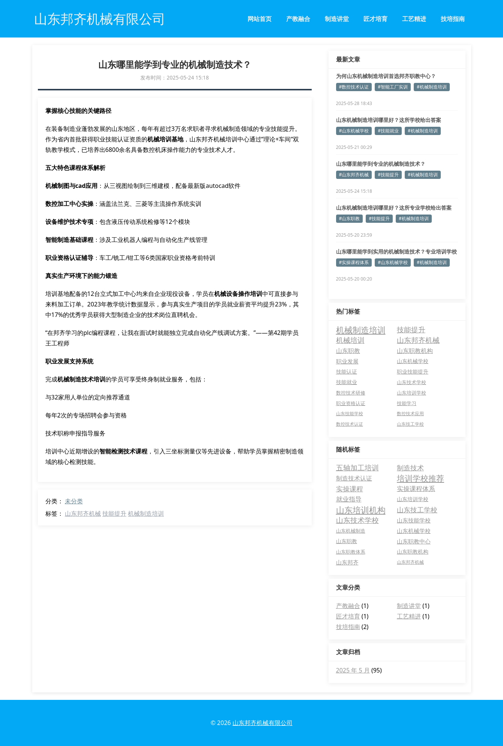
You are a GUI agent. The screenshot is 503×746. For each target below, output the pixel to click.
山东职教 (346, 541)
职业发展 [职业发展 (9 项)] (347, 361)
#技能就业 (388, 131)
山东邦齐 (347, 562)
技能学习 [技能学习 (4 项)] (406, 403)
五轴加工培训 (357, 468)
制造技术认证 (354, 478)
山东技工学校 (417, 509)
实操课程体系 (416, 488)
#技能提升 (388, 174)
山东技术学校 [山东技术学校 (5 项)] (411, 382)
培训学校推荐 (420, 478)
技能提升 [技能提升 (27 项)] (411, 330)
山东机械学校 (414, 530)
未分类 (74, 501)
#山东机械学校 (354, 131)
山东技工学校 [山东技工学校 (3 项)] (410, 424)
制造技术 (410, 467)
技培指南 (453, 19)
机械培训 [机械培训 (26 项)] (350, 340)
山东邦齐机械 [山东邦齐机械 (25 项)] (418, 340)
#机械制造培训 (432, 87)
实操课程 (349, 488)
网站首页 (260, 19)
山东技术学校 (357, 520)
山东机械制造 (350, 530)
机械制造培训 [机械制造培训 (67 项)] (361, 329)
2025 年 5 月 (353, 670)
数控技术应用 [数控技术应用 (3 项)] (410, 413)
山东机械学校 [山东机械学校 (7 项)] (412, 361)
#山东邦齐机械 (354, 174)
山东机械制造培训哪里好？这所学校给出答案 (388, 119)
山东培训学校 (412, 499)
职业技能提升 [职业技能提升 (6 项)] (412, 371)
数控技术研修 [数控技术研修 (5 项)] (350, 392)
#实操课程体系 (354, 262)
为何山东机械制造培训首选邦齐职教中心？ (386, 76)
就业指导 (349, 499)
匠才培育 (375, 19)
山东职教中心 (414, 541)
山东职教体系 (350, 551)
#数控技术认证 (354, 87)
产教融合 (298, 19)
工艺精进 (414, 19)
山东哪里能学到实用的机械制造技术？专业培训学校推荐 (396, 251)
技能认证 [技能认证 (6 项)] (346, 371)
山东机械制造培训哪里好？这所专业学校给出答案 (394, 207)
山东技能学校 (414, 520)
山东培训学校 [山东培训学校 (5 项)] (411, 392)
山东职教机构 (412, 551)
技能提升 (114, 513)
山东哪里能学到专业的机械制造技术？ (380, 163)
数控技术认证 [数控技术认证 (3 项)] (349, 424)
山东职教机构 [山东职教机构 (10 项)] (415, 351)
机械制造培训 (146, 513)
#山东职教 (349, 218)
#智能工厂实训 (393, 87)
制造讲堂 (337, 19)
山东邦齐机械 (83, 513)
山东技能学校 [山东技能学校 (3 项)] (349, 413)
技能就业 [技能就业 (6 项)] (346, 382)
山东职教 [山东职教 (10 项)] (348, 351)
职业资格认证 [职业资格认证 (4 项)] (350, 403)
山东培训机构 (361, 509)
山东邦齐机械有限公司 (263, 723)
